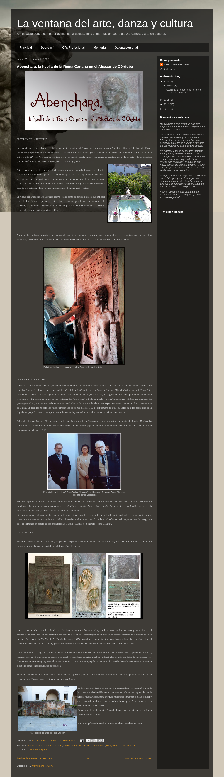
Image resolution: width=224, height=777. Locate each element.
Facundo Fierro (82, 745)
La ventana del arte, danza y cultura (105, 23)
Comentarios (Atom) (42, 765)
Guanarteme (98, 745)
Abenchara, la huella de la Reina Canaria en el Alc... (183, 91)
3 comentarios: (68, 740)
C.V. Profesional (73, 47)
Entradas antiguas (138, 758)
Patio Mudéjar (128, 745)
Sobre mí (47, 47)
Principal (25, 47)
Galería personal (126, 47)
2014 (167, 104)
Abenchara (34, 745)
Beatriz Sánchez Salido (177, 64)
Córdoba (68, 745)
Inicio (88, 758)
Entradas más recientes (34, 758)
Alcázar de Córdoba (51, 745)
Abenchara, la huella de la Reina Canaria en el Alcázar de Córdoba (75, 66)
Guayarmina (112, 745)
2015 (167, 99)
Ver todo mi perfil (169, 69)
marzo (170, 85)
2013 (167, 109)
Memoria (100, 47)
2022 (167, 81)
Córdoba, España (38, 749)
